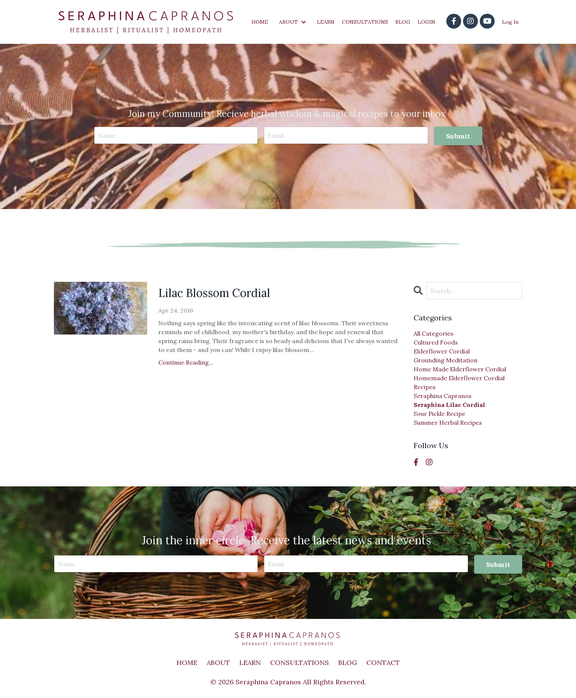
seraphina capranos (443, 395)
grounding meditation (446, 360)
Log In (510, 22)
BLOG (402, 22)
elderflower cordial (442, 351)
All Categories (433, 333)
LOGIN (426, 22)
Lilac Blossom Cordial (214, 293)
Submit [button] (458, 136)
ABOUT (292, 22)
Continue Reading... (185, 362)
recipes (425, 387)
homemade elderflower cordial (459, 378)
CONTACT (383, 662)
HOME (260, 22)
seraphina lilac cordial (449, 404)
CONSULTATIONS (365, 22)
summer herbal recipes (448, 422)
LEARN (325, 22)
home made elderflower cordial (460, 369)
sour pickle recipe (439, 413)
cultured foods (436, 342)
